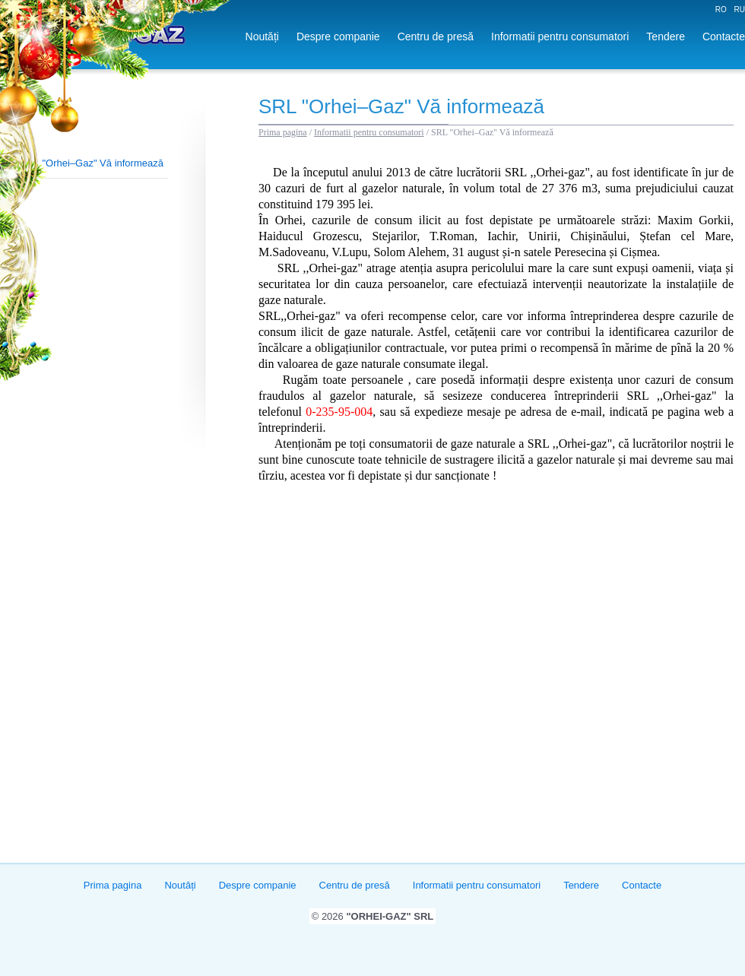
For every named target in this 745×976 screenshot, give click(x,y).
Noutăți (262, 36)
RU (739, 9)
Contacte (723, 36)
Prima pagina (282, 132)
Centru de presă (436, 36)
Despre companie (338, 36)
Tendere (665, 36)
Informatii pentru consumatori (560, 36)
